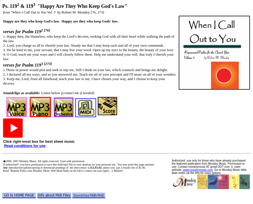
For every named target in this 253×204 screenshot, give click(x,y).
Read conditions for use (25, 146)
